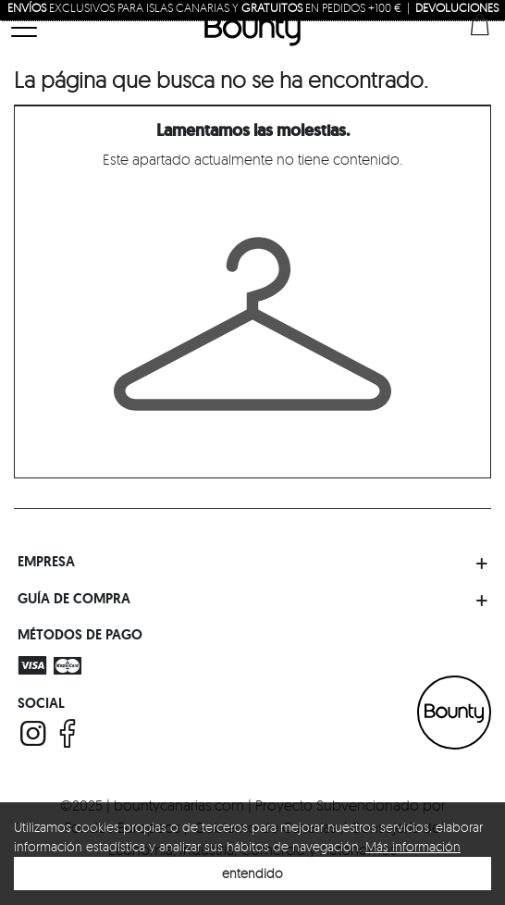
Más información (413, 846)
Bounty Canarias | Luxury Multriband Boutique (252, 29)
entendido (252, 873)
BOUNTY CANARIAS (454, 713)
